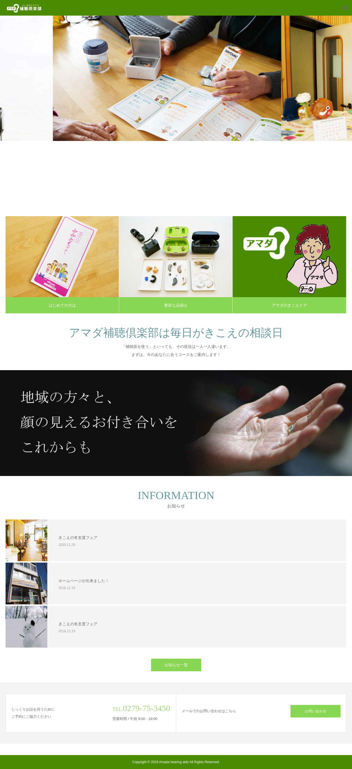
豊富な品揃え (176, 305)
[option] (176, 78)
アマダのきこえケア (289, 305)
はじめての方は (62, 305)
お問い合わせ (315, 711)
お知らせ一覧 (176, 665)
